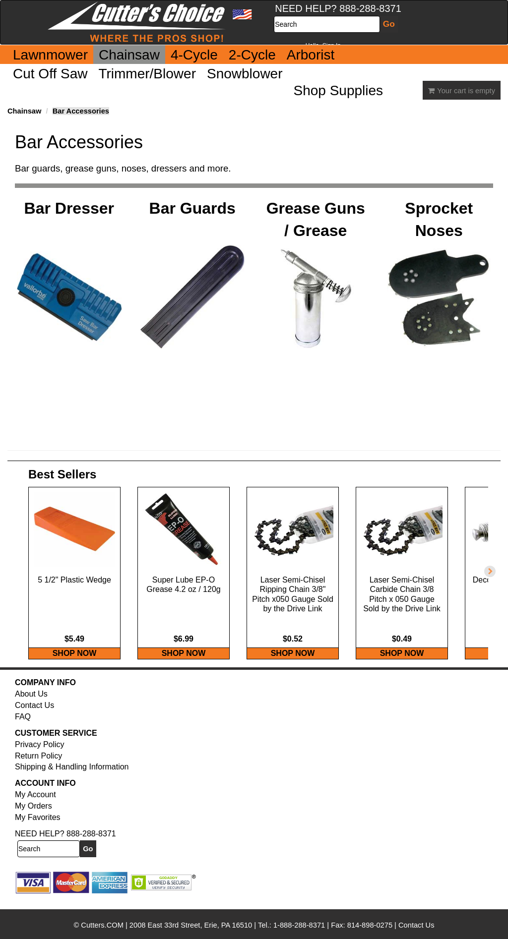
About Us (31, 704)
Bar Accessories (81, 111)
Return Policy (38, 766)
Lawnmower (50, 54)
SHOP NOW (75, 663)
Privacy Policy (39, 755)
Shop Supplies (338, 90)
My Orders (33, 816)
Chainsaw (129, 54)
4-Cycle (194, 54)
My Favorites (38, 827)
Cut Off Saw (50, 73)
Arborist (310, 54)
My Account (35, 805)
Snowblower (245, 73)
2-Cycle (252, 54)
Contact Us (34, 715)
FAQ (23, 727)
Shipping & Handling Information (71, 777)
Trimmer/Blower (147, 73)
